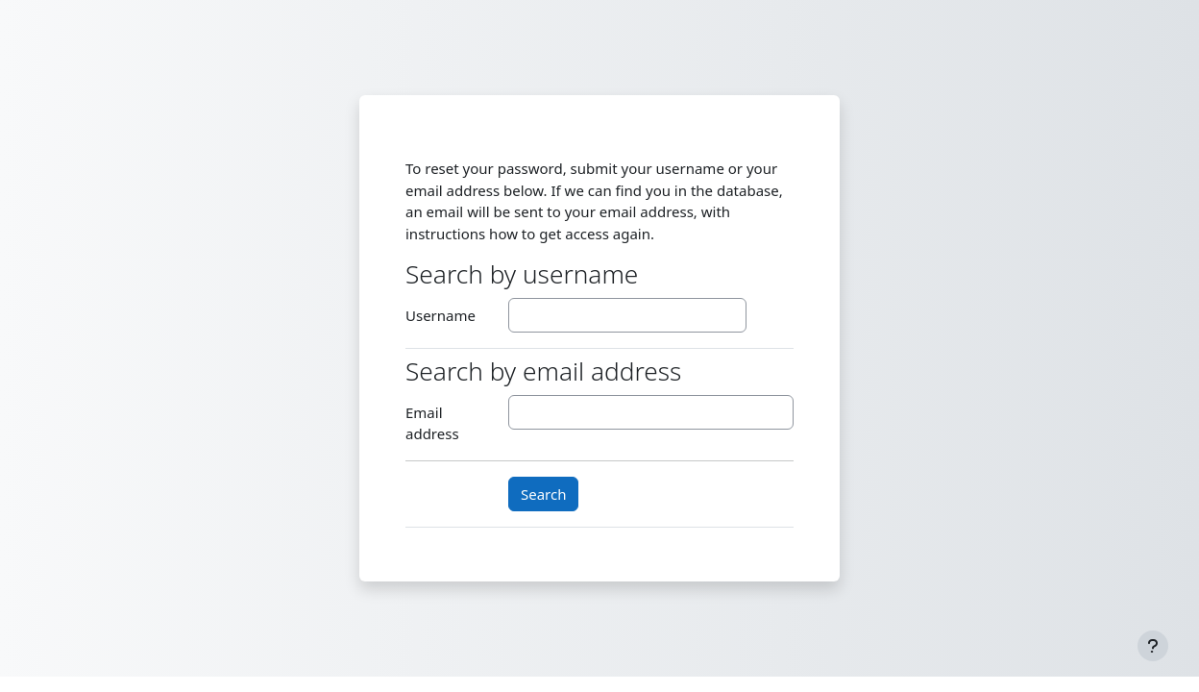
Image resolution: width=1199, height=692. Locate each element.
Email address (432, 423)
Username (440, 315)
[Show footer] (1153, 645)
